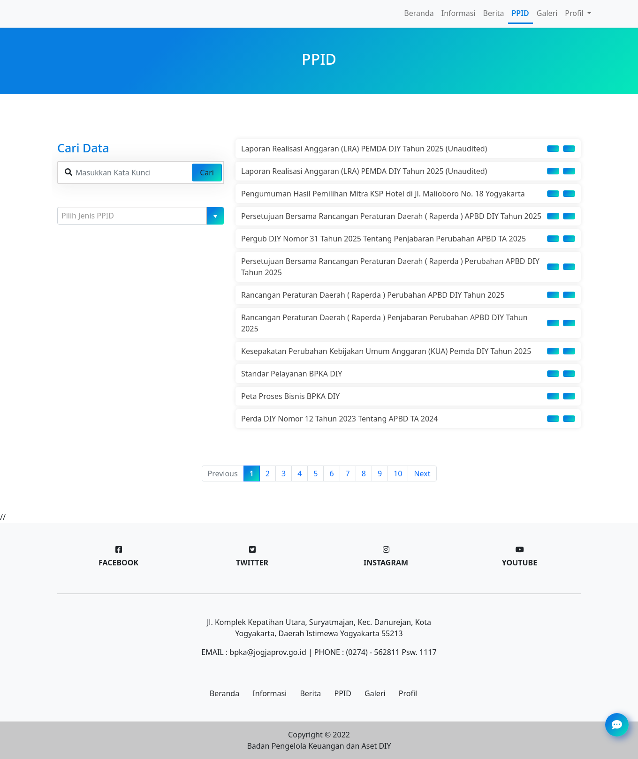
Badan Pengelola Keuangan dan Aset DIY (319, 746)
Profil (408, 693)
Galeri (547, 13)
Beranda (418, 13)
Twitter (252, 562)
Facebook (118, 562)
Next (422, 473)
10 (398, 473)
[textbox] (137, 215)
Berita (493, 13)
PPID (520, 13)
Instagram (386, 562)
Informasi (458, 13)
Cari (207, 172)
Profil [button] (575, 13)
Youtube (519, 562)
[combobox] (140, 216)
